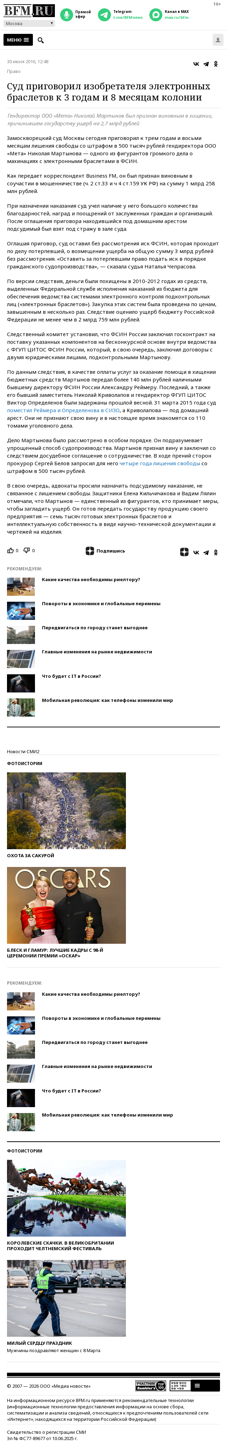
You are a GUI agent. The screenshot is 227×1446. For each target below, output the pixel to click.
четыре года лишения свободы (160, 463)
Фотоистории (24, 763)
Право (14, 71)
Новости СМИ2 (23, 751)
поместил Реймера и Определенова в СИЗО (63, 410)
